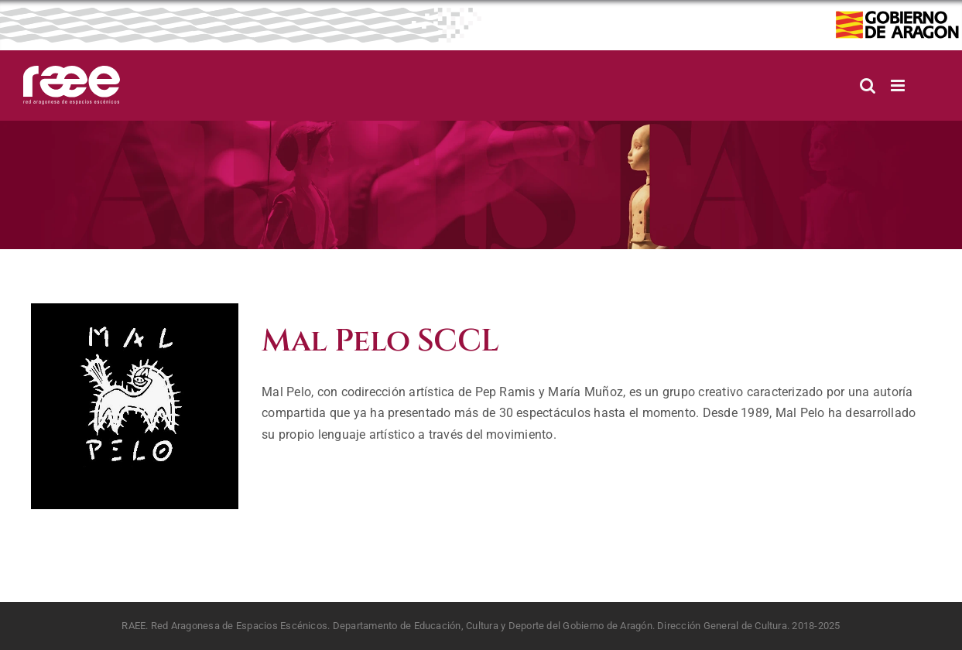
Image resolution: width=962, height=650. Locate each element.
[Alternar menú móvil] (899, 85)
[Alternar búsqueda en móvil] (867, 85)
